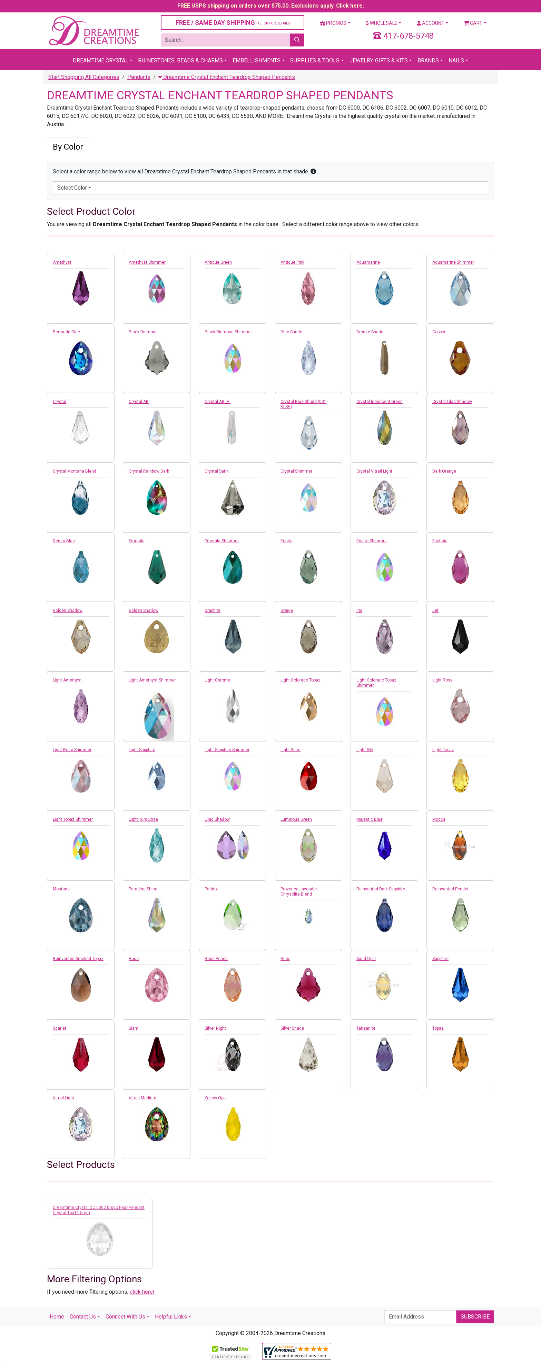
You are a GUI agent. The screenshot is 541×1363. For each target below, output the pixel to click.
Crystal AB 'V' (217, 401)
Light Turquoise (143, 819)
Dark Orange (444, 471)
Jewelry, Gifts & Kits (379, 60)
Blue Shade (291, 332)
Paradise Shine (143, 889)
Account (430, 23)
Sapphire (440, 958)
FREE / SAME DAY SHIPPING (233, 22)
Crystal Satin (217, 471)
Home (57, 1316)
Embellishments (257, 60)
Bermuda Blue (66, 332)
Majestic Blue (369, 819)
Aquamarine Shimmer (453, 262)
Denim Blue (64, 540)
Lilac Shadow (217, 819)
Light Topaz (443, 749)
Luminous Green (296, 819)
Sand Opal (366, 958)
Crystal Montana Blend (74, 471)
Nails (456, 60)
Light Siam (291, 749)
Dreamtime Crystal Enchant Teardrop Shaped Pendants (226, 77)
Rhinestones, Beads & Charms (180, 60)
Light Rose (442, 680)
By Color (68, 147)
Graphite (212, 610)
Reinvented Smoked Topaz (78, 958)
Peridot (211, 889)
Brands (428, 60)
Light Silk (364, 749)
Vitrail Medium (142, 1098)
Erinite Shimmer (371, 540)
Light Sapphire (142, 749)
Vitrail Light (63, 1098)
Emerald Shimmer (222, 540)
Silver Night (215, 1028)
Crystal (59, 401)
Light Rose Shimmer (72, 749)
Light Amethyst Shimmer (152, 680)
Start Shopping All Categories (83, 77)
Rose (134, 958)
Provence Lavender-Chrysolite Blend (299, 892)
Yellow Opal (216, 1098)
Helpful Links (171, 1316)
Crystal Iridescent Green (379, 401)
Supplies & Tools (315, 60)
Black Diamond (143, 332)
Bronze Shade (369, 332)
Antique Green (218, 262)
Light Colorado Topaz (301, 680)
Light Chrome (217, 680)
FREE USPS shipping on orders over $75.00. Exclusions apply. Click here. (270, 5)
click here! (142, 1292)
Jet (435, 610)
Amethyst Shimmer (147, 262)
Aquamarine (368, 262)
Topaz (438, 1028)
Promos (333, 23)
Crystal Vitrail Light (374, 471)
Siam (133, 1028)
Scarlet (59, 1028)
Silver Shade (292, 1028)
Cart (473, 23)
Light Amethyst (67, 680)
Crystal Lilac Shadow (452, 401)
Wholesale (381, 23)
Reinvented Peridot (450, 889)
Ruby (285, 958)
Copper (438, 332)
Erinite (287, 540)
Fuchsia (439, 540)
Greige (287, 610)
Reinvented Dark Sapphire (380, 889)
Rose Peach (216, 958)
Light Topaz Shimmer (73, 819)
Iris (359, 610)
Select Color (72, 187)
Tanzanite (365, 1028)
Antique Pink (292, 262)
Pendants (138, 77)
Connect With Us (125, 1316)
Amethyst (62, 262)
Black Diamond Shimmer (228, 332)
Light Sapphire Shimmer (227, 749)
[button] (313, 171)
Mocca (438, 819)
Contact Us (83, 1316)
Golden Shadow (67, 610)
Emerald (137, 540)
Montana (61, 889)
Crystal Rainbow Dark (149, 471)
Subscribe (475, 1316)
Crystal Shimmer (296, 471)
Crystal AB (139, 401)
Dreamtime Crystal (100, 60)
